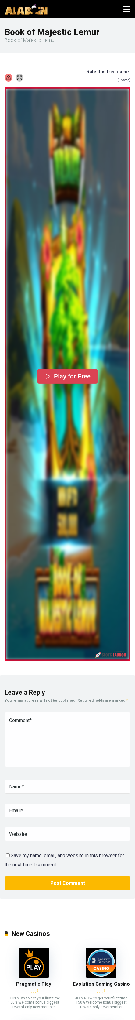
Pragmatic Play (33, 984)
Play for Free (67, 376)
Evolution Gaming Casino (101, 984)
